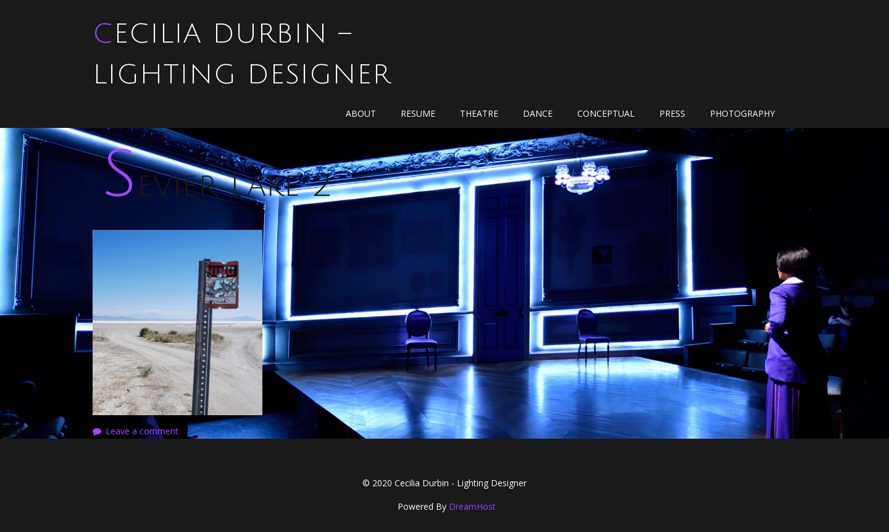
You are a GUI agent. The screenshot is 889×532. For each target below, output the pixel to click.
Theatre (479, 113)
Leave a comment (142, 431)
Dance (538, 113)
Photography (742, 113)
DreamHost (472, 506)
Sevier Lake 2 (217, 185)
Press (672, 113)
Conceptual (606, 113)
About (361, 113)
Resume (418, 113)
